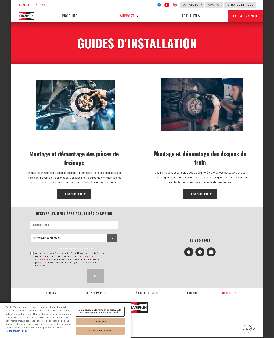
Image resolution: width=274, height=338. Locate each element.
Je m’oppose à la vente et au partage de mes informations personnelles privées (100, 311)
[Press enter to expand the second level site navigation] (135, 16)
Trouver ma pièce (243, 16)
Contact (214, 4)
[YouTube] (167, 5)
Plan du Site (228, 294)
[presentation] (57, 277)
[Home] (29, 16)
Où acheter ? (192, 4)
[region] (65, 320)
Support (125, 16)
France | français (32, 4)
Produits (69, 16)
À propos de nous (240, 4)
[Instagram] (175, 5)
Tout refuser (100, 321)
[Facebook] (159, 5)
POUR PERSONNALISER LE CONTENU (75, 249)
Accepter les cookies (100, 330)
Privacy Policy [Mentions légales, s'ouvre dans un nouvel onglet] (20, 331)
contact (192, 294)
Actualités (188, 16)
